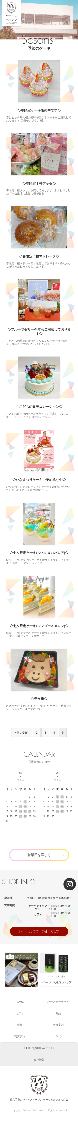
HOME (20, 1001)
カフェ (20, 1013)
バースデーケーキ (58, 1001)
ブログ (58, 1036)
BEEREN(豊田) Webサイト (38, 1048)
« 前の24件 (21, 732)
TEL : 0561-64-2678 (39, 931)
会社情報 (39, 1059)
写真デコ (19, 1036)
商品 (58, 1013)
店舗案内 (58, 1024)
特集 (19, 1024)
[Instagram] (69, 884)
